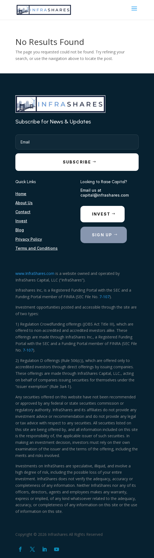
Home (20, 193)
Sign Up (102, 234)
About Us (24, 202)
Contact (22, 211)
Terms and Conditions (36, 248)
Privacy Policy (28, 239)
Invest (21, 220)
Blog (19, 230)
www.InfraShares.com (34, 273)
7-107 (104, 296)
